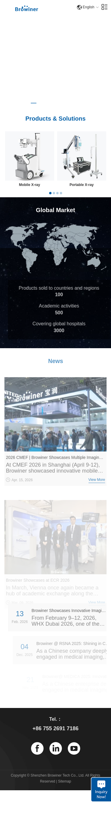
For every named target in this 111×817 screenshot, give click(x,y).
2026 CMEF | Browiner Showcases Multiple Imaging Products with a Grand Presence (55, 468)
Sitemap (64, 781)
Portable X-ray (82, 185)
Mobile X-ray (29, 185)
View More (97, 490)
